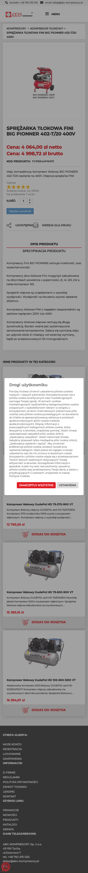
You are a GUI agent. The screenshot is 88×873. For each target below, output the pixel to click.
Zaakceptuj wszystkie (36, 485)
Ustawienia (67, 485)
